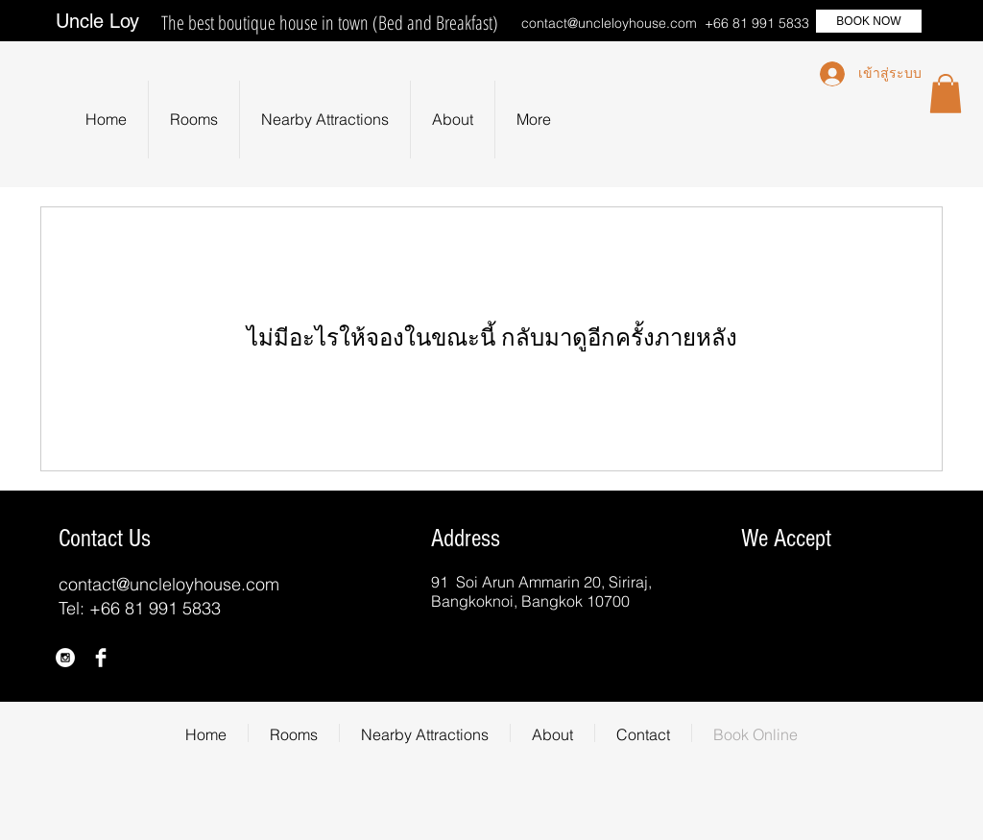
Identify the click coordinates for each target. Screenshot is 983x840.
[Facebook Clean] (100, 657)
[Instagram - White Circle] (65, 657)
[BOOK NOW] (869, 21)
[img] (759, 592)
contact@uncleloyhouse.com (609, 23)
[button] (945, 93)
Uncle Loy (97, 21)
